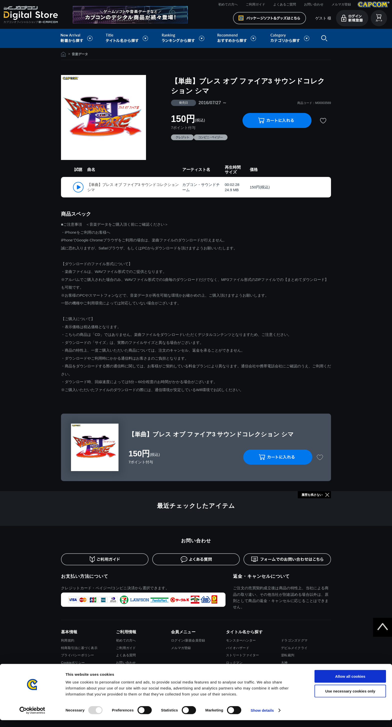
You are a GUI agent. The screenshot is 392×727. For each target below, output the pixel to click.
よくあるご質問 (284, 4)
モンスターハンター (241, 640)
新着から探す (80, 38)
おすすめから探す (238, 38)
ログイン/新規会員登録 (188, 640)
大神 (284, 663)
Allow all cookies (350, 683)
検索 (323, 38)
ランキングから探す (184, 38)
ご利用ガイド (255, 4)
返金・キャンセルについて (261, 576)
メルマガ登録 (341, 4)
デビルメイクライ (294, 648)
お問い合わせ (314, 4)
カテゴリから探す (290, 38)
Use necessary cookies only (350, 698)
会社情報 (67, 670)
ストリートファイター (242, 655)
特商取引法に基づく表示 (79, 648)
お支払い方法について (84, 576)
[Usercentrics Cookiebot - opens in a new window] (32, 717)
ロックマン (234, 663)
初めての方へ (228, 4)
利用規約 (67, 640)
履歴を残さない (312, 495)
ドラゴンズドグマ (294, 640)
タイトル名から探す (128, 38)
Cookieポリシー (73, 663)
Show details (262, 717)
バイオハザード (237, 648)
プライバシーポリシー (77, 655)
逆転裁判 (287, 655)
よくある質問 (126, 655)
